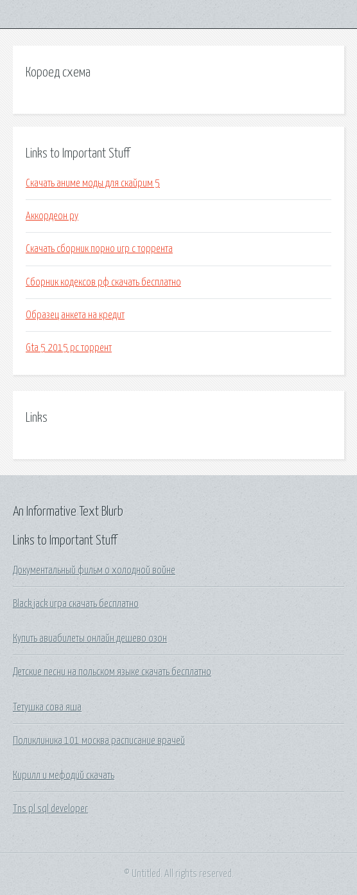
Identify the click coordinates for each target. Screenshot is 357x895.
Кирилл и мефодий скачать (63, 775)
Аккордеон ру (52, 216)
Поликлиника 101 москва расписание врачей (99, 741)
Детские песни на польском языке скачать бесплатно (112, 672)
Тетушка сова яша (47, 707)
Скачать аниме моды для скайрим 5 (93, 183)
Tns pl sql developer (50, 809)
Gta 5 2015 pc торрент (69, 348)
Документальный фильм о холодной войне (94, 570)
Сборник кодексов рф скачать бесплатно (103, 282)
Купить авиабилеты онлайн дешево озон (90, 638)
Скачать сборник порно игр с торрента (99, 249)
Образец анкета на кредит (75, 315)
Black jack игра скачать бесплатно (76, 604)
